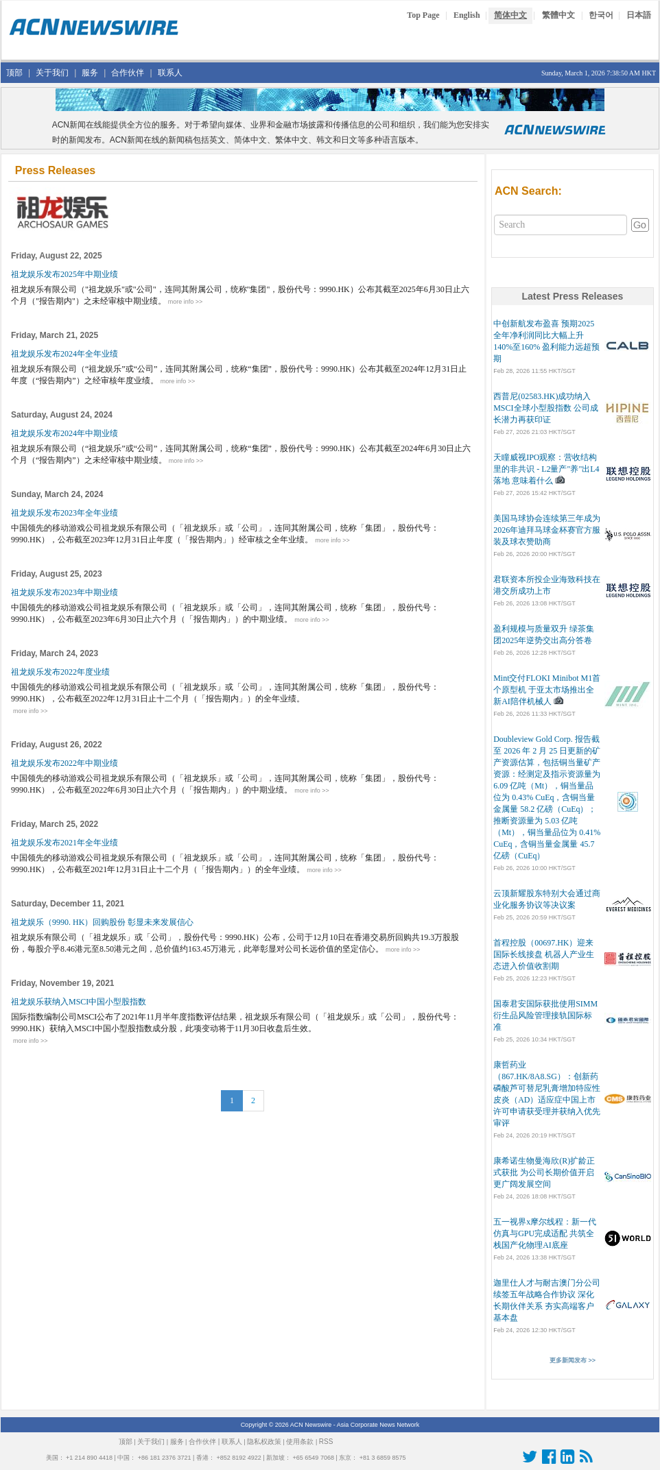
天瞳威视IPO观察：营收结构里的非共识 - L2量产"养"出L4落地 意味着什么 (546, 469)
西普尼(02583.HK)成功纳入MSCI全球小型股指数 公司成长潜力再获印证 (545, 407)
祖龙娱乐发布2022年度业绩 (61, 672)
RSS (326, 1441)
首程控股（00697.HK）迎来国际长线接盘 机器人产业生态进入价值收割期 (543, 954)
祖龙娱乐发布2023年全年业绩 (65, 513)
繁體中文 (558, 15)
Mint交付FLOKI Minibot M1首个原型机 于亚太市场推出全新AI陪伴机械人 (546, 689)
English (466, 15)
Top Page (423, 15)
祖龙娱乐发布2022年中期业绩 (65, 763)
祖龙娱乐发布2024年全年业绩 (65, 354)
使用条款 (300, 1441)
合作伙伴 (127, 72)
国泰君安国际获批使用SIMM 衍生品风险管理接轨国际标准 (545, 1015)
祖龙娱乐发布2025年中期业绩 (65, 274)
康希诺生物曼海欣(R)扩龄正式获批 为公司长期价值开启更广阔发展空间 (544, 1172)
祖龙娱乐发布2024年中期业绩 (65, 433)
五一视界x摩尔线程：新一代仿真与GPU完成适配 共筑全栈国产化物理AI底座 (544, 1233)
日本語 (638, 15)
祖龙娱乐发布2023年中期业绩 (65, 592)
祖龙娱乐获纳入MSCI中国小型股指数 (79, 1002)
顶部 (14, 72)
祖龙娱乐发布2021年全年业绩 (65, 842)
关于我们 (52, 72)
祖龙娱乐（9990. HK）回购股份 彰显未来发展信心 (103, 922)
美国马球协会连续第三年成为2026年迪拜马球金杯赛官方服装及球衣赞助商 (546, 530)
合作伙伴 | (204, 1441)
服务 (90, 72)
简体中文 (510, 15)
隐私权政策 (264, 1441)
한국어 (601, 15)
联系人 (170, 72)
